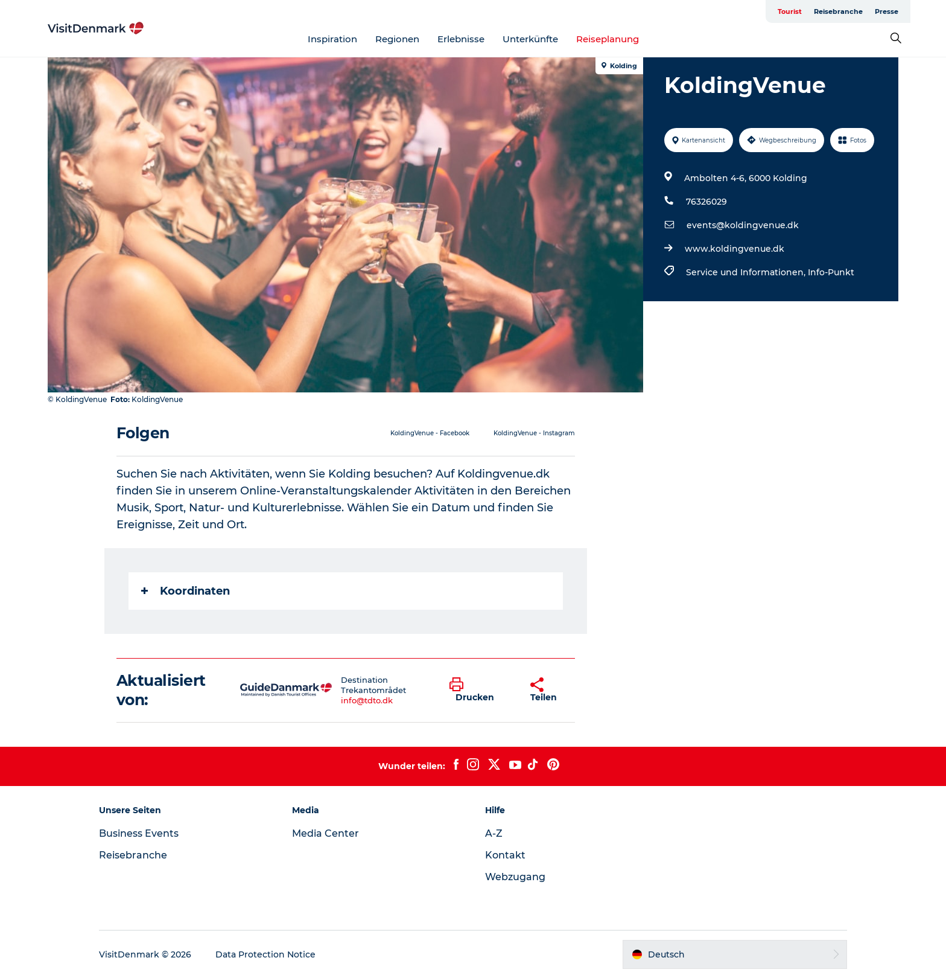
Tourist (790, 11)
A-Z (494, 833)
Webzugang (515, 877)
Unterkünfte (530, 39)
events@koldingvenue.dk (743, 225)
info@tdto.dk (367, 700)
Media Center (325, 833)
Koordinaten (185, 591)
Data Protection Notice (265, 954)
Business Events (139, 833)
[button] (480, 690)
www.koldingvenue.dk (734, 248)
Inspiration (332, 39)
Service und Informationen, (747, 272)
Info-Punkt (831, 272)
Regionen (397, 39)
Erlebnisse (460, 39)
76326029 (706, 201)
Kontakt (505, 855)
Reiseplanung (607, 39)
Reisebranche (838, 11)
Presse (886, 11)
